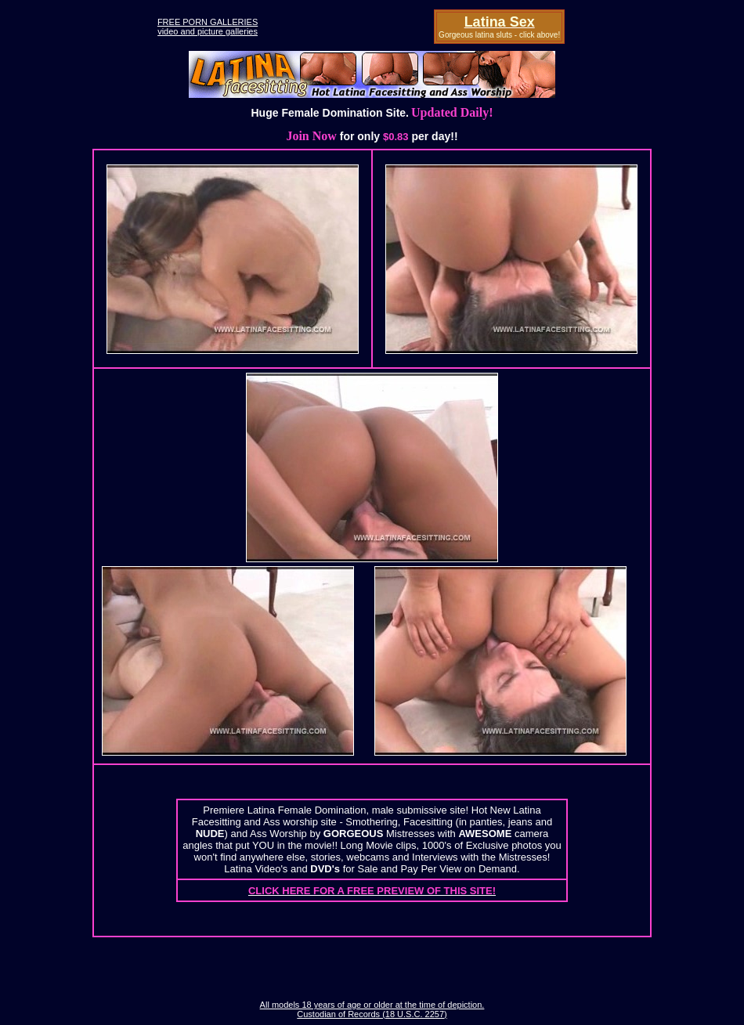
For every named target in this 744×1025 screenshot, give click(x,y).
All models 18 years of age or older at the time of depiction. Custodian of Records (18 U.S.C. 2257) (372, 1009)
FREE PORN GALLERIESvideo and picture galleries (207, 26)
